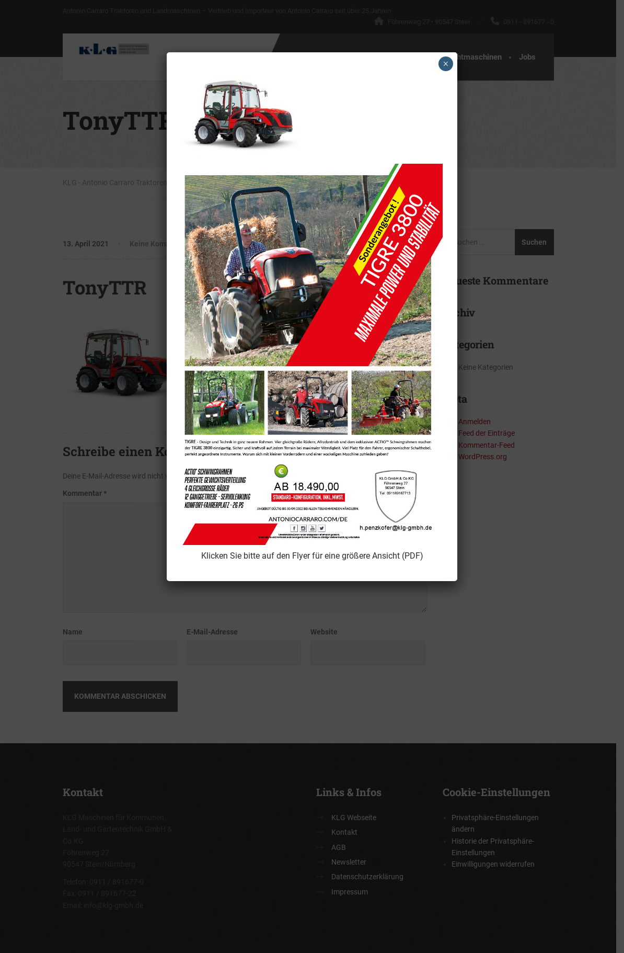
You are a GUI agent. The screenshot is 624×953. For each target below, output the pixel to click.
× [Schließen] (445, 64)
